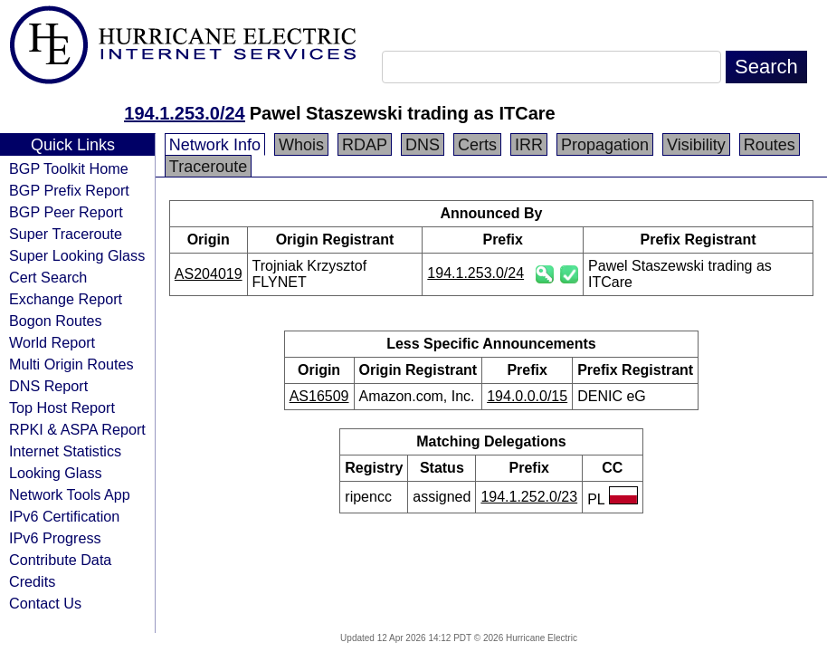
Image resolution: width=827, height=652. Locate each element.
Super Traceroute (65, 233)
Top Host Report (62, 407)
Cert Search (48, 277)
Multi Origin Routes (71, 364)
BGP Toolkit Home (68, 168)
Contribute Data (60, 559)
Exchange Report (65, 299)
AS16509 (319, 396)
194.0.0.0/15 (527, 396)
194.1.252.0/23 (528, 496)
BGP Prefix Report (69, 190)
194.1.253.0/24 (184, 113)
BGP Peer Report (66, 212)
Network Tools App (69, 494)
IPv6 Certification (64, 516)
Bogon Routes (55, 320)
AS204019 (208, 274)
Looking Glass (55, 473)
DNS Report (48, 386)
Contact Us (45, 603)
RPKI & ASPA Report (77, 429)
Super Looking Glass (77, 255)
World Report (52, 342)
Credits (32, 581)
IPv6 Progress (55, 538)
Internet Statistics (65, 451)
